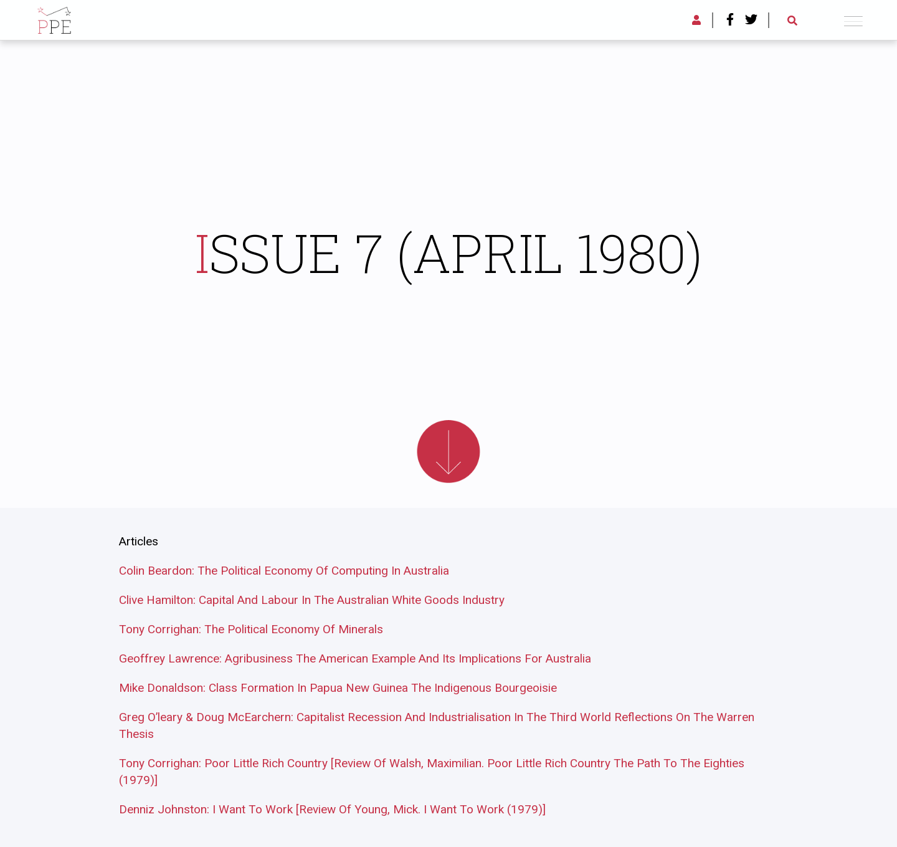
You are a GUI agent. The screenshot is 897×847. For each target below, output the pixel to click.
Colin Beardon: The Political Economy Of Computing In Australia (284, 570)
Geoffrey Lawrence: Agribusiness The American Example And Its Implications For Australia (355, 658)
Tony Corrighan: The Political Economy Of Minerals (251, 629)
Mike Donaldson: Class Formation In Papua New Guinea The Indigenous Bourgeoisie (338, 688)
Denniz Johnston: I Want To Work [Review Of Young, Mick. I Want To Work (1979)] (332, 809)
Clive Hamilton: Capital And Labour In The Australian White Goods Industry (312, 600)
